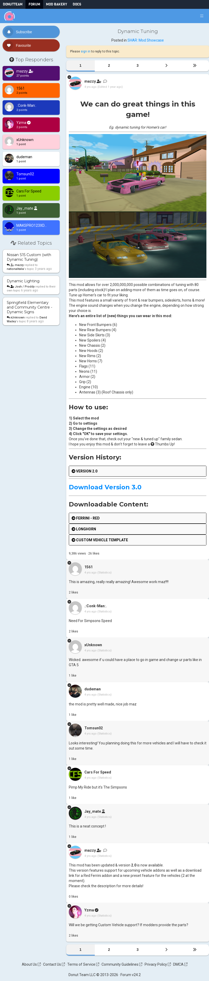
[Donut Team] (9, 16)
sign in (85, 51)
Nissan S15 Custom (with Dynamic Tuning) (29, 257)
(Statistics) (104, 572)
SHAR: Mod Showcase (145, 40)
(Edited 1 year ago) (110, 87)
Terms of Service (83, 964)
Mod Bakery (56, 4)
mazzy (19, 265)
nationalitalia (15, 269)
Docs (77, 4)
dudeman (92, 689)
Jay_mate (92, 811)
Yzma (89, 910)
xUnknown (17, 317)
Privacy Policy (158, 964)
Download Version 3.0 (105, 487)
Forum (34, 4)
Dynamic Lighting (23, 281)
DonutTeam (13, 4)
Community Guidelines (122, 964)
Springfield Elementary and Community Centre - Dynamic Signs (29, 307)
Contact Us (54, 964)
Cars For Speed (97, 772)
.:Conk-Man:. (95, 606)
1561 (88, 567)
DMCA (180, 964)
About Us (31, 964)
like (93, 553)
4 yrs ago (90, 87)
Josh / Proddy (22, 286)
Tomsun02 (93, 728)
